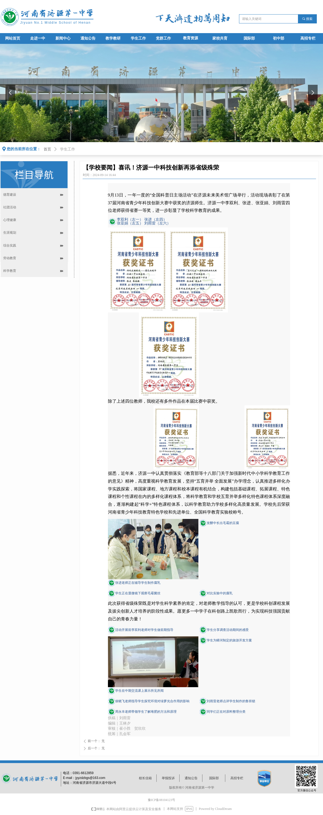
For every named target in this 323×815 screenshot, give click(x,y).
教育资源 (190, 38)
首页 (47, 149)
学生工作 (67, 149)
